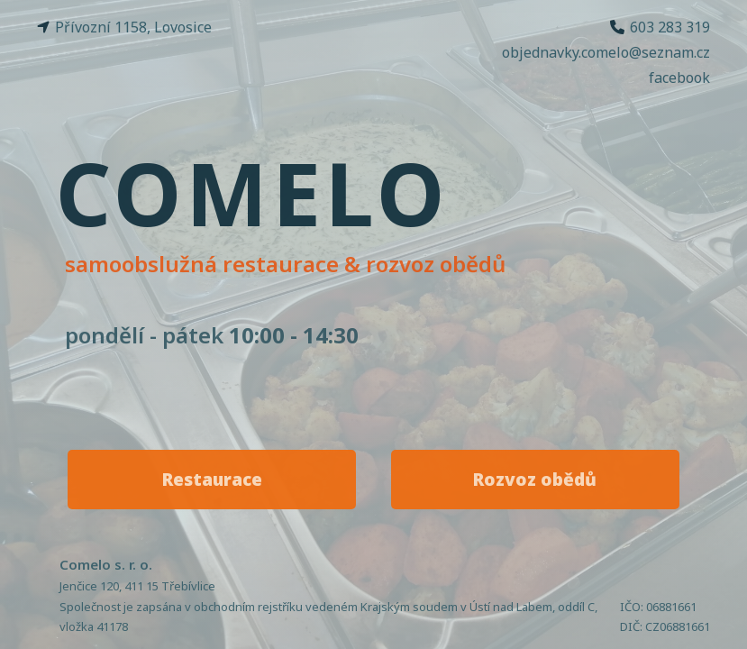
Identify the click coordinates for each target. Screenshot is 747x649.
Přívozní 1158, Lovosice (124, 27)
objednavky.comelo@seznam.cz (606, 52)
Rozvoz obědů (535, 479)
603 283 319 (660, 27)
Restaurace (212, 479)
